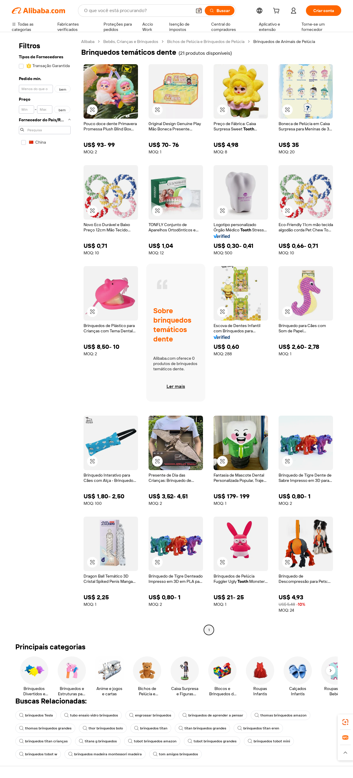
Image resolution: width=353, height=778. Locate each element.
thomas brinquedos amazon (280, 715)
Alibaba (87, 41)
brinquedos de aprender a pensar (212, 715)
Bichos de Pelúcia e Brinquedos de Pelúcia (205, 41)
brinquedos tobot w (38, 754)
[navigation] (44, 336)
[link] (345, 722)
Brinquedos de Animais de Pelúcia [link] (284, 41)
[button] (198, 10)
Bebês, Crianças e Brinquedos (130, 41)
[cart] (277, 11)
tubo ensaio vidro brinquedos (91, 715)
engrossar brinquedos (150, 715)
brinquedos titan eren (258, 728)
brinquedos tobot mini (269, 741)
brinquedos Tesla (36, 715)
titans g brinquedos (98, 741)
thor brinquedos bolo (103, 728)
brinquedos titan (150, 728)
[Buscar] (219, 10)
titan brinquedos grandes (202, 728)
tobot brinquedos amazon (152, 741)
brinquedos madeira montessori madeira (105, 754)
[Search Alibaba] (137, 10)
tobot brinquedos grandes (212, 741)
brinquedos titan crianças (43, 741)
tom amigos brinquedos (175, 754)
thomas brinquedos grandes (45, 728)
